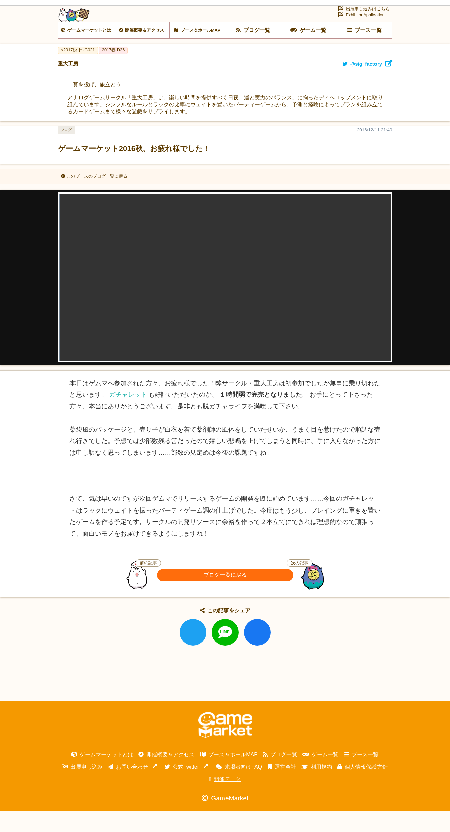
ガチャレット (128, 416)
